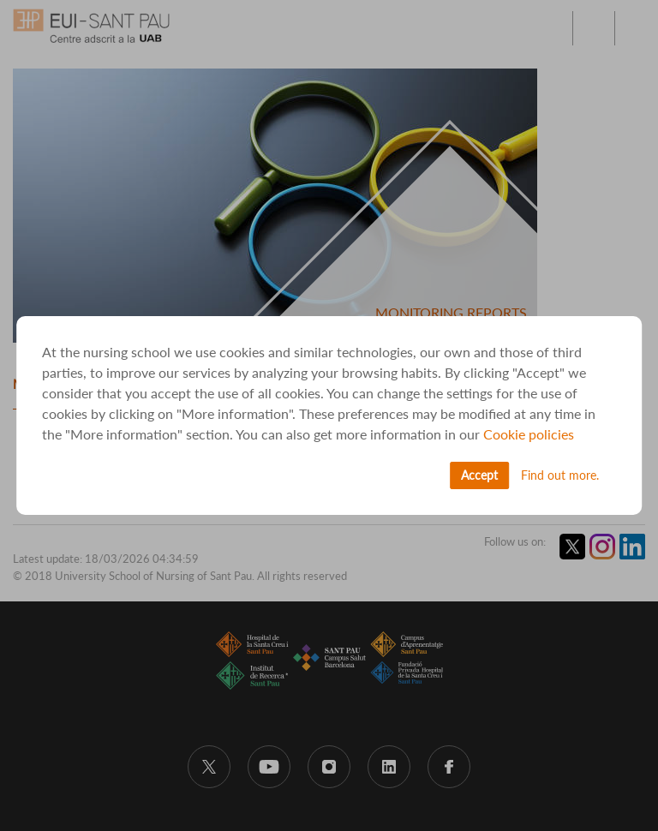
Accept (479, 475)
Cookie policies (528, 434)
